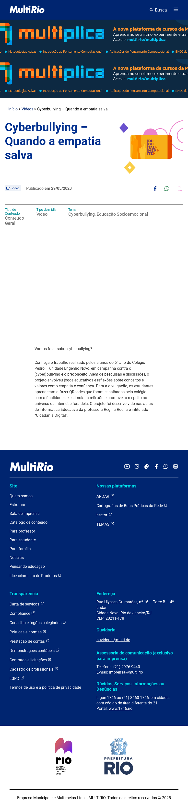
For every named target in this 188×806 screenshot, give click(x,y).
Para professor (22, 531)
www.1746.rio (120, 708)
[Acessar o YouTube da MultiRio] (127, 466)
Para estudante (23, 540)
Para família (20, 548)
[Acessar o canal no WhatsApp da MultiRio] (166, 466)
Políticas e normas (28, 631)
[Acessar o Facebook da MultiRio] (156, 466)
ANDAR (105, 496)
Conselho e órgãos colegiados (38, 622)
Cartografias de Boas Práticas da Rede (132, 505)
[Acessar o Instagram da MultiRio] (137, 466)
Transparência (24, 593)
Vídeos (27, 109)
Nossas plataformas (116, 485)
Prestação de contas (30, 641)
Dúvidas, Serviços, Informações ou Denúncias (130, 686)
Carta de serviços (27, 603)
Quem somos (21, 496)
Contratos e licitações (31, 659)
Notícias (17, 557)
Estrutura (17, 504)
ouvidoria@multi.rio (113, 640)
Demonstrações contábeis (34, 650)
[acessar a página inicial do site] (27, 9)
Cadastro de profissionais (34, 669)
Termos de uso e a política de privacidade (45, 687)
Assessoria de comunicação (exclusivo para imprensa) (134, 655)
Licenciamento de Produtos (36, 575)
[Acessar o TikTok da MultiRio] (146, 466)
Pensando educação (27, 566)
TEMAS (105, 524)
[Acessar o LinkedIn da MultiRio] (175, 466)
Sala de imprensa (25, 513)
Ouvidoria (106, 629)
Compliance (22, 613)
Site (13, 485)
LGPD (17, 678)
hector (104, 514)
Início (13, 109)
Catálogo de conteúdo (28, 522)
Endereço (105, 593)
